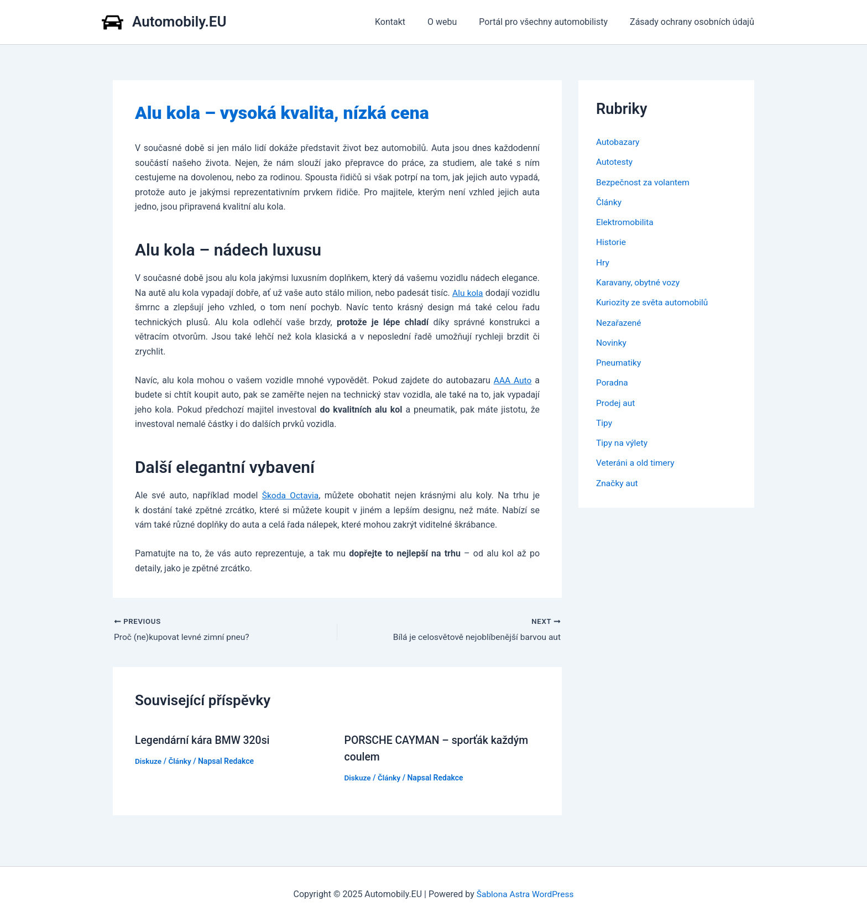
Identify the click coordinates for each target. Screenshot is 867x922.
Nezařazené (619, 321)
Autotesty (615, 162)
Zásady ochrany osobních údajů (694, 22)
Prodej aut (616, 400)
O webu (453, 22)
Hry (603, 261)
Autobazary (618, 142)
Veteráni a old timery (636, 460)
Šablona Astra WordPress (525, 894)
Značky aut (617, 480)
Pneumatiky (619, 361)
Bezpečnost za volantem (644, 181)
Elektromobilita (625, 221)
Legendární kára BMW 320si (204, 740)
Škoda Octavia (291, 495)
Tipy (604, 420)
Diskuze (149, 761)
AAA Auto (512, 379)
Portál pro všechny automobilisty (549, 22)
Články (180, 761)
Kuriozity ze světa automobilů (654, 301)
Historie (611, 241)
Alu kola (467, 293)
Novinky (612, 341)
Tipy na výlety (622, 440)
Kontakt (405, 22)
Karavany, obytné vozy (639, 281)
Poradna (612, 381)
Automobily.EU (179, 21)
